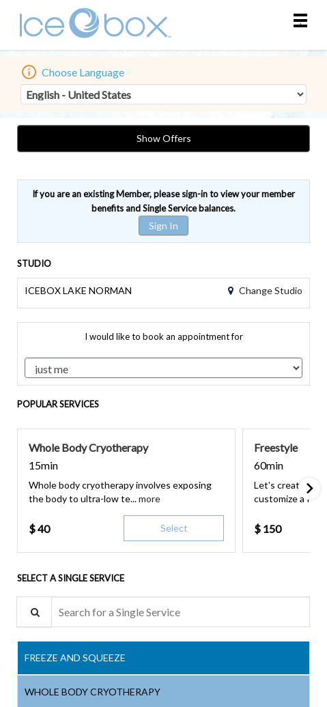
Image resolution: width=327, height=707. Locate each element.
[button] (149, 498)
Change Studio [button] (269, 290)
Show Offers (164, 138)
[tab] (163, 658)
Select (174, 528)
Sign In (163, 225)
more (149, 498)
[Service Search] (34, 611)
